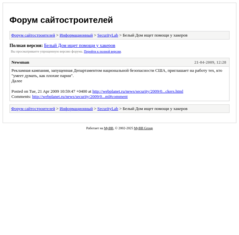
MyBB (108, 128)
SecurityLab (107, 35)
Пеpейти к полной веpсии (102, 51)
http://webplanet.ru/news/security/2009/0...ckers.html (137, 91)
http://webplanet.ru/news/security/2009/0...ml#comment (80, 96)
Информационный (76, 35)
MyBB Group (143, 128)
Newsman (20, 62)
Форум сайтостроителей (61, 20)
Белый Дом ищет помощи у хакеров (79, 45)
